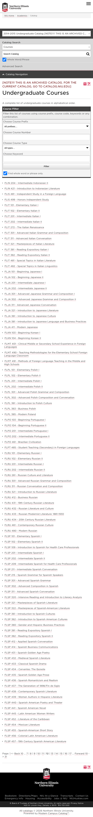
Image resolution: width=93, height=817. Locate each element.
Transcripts (66, 795)
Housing (30, 798)
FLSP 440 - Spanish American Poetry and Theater (33, 702)
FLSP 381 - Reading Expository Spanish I (28, 630)
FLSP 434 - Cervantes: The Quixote (25, 669)
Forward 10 (81, 753)
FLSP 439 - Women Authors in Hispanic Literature (33, 697)
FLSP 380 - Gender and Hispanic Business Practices (35, 625)
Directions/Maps (28, 795)
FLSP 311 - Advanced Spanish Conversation (30, 591)
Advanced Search (12, 66)
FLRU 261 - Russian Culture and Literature (29, 475)
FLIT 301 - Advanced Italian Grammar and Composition (36, 233)
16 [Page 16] (66, 753)
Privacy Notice (77, 803)
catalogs (28, 810)
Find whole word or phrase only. (25, 173)
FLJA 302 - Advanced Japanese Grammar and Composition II (40, 299)
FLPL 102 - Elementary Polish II (23, 375)
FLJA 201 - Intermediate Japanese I (25, 282)
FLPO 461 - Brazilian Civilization (23, 442)
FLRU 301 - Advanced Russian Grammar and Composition (38, 481)
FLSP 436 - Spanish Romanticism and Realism (31, 680)
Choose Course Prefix (15, 121)
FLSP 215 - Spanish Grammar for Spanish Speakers (34, 575)
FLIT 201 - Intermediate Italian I (23, 216)
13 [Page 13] (52, 753)
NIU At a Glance (49, 795)
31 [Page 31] (6, 756)
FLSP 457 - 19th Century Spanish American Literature (35, 741)
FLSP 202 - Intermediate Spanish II (25, 558)
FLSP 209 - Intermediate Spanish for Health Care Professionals (41, 564)
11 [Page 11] (43, 753)
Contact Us (81, 795)
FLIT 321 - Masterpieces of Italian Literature (29, 244)
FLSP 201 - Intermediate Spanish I (24, 553)
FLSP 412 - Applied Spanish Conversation (29, 641)
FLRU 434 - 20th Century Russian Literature (30, 519)
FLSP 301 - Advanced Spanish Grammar (28, 580)
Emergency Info (14, 798)
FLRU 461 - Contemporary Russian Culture (29, 525)
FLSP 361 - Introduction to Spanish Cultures (30, 614)
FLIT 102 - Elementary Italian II (22, 210)
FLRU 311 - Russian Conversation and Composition (34, 486)
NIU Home (9, 16)
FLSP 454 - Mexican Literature (22, 724)
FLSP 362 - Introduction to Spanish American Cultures (36, 619)
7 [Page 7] (27, 753)
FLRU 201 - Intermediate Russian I (24, 464)
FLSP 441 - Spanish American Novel (25, 708)
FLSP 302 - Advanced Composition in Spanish (31, 586)
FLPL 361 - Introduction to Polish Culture (28, 403)
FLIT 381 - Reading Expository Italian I (27, 249)
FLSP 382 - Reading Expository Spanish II (29, 636)
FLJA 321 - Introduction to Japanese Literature (31, 310)
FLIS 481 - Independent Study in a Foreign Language (35, 194)
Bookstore (11, 795)
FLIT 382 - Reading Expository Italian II (27, 255)
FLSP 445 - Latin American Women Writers (29, 713)
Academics (22, 16)
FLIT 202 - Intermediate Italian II (23, 221)
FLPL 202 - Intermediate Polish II (24, 386)
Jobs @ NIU (60, 798)
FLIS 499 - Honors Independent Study (27, 199)
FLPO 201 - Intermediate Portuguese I (26, 431)
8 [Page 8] (30, 753)
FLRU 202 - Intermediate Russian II (25, 469)
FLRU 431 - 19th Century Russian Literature (29, 503)
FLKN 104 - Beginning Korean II (23, 338)
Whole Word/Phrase (18, 59)
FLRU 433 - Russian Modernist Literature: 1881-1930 (34, 514)
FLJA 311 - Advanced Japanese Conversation (30, 305)
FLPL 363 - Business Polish (20, 408)
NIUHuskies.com (79, 798)
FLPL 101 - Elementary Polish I (22, 370)
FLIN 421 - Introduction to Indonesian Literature (32, 188)
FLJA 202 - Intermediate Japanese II (26, 288)
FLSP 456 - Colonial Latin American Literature (31, 735)
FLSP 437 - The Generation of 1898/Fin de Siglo (32, 686)
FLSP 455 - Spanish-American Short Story (29, 730)
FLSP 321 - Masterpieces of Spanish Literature (31, 602)
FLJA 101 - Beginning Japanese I (23, 271)
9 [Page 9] (34, 753)
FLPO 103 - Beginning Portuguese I (25, 419)
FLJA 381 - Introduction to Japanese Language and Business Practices (45, 321)
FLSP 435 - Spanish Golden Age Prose (27, 675)
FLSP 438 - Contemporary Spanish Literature (31, 691)
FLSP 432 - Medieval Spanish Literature (27, 658)
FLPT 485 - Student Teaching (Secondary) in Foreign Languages (42, 447)
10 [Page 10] (38, 753)
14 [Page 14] (56, 753)
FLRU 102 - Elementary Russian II (24, 458)
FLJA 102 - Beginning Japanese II (24, 277)
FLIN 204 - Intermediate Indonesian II (26, 183)
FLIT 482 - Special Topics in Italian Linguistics (31, 266)
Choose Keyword (13, 154)
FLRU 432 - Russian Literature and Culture (29, 508)
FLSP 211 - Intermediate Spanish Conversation (31, 569)
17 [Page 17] (70, 753)
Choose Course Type (15, 143)
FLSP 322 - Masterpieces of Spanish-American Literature (37, 608)
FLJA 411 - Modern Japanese (21, 327)
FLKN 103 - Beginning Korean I (22, 332)
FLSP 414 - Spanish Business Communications (31, 647)
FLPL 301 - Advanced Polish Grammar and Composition (37, 392)
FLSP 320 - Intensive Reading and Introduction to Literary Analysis (43, 597)
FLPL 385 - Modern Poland (20, 414)
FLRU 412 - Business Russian (21, 497)
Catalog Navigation (17, 74)
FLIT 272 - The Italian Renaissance (24, 227)
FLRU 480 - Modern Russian (21, 530)
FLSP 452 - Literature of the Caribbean (27, 719)
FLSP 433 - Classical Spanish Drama (25, 663)
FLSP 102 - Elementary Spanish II (24, 541)
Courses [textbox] (8, 47)
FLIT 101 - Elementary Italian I (21, 205)
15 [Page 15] (61, 753)
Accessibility (44, 798)
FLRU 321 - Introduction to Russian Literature (31, 492)
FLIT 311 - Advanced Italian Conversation (28, 238)
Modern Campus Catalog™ (53, 813)
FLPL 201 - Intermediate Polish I (23, 381)
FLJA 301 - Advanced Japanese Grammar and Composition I (40, 294)
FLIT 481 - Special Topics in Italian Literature (30, 260)
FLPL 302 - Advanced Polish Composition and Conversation (39, 397)
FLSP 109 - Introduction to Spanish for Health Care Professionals (42, 547)
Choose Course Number (17, 132)
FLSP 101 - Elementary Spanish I (23, 536)
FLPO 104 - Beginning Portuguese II (25, 425)
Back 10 (18, 753)
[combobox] (46, 33)
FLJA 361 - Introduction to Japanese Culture (30, 316)
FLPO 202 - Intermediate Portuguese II (27, 436)
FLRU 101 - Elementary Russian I (23, 453)
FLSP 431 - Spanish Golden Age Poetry (27, 652)
